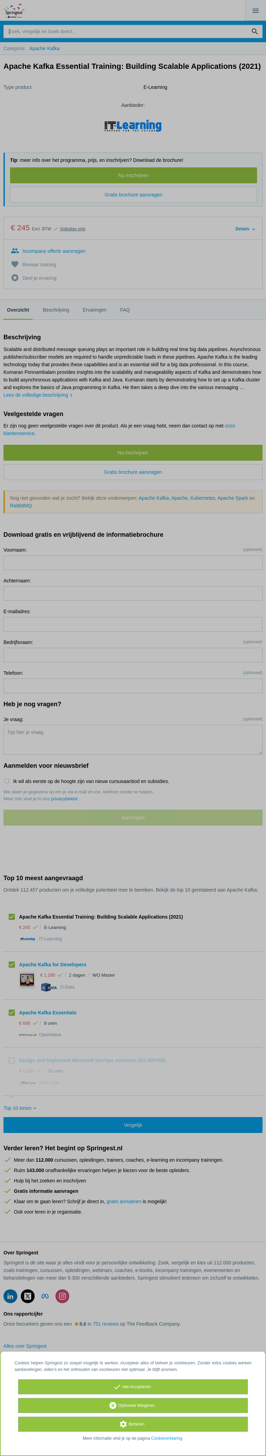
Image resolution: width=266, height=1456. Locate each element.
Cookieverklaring (166, 1438)
